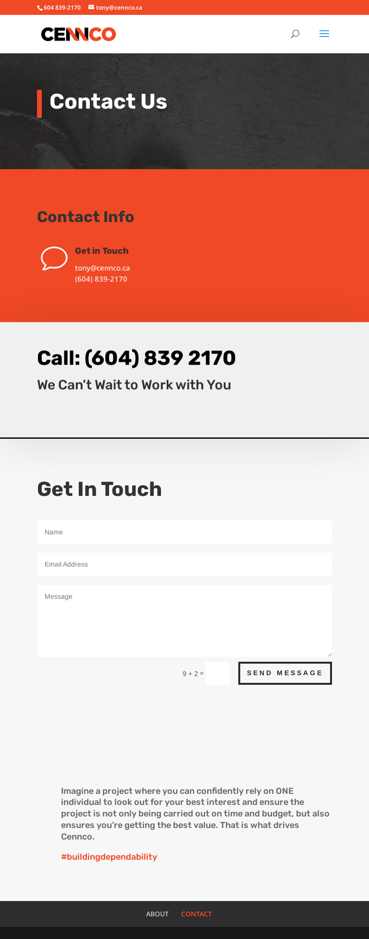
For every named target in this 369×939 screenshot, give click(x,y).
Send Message (285, 673)
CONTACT (196, 913)
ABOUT (157, 913)
